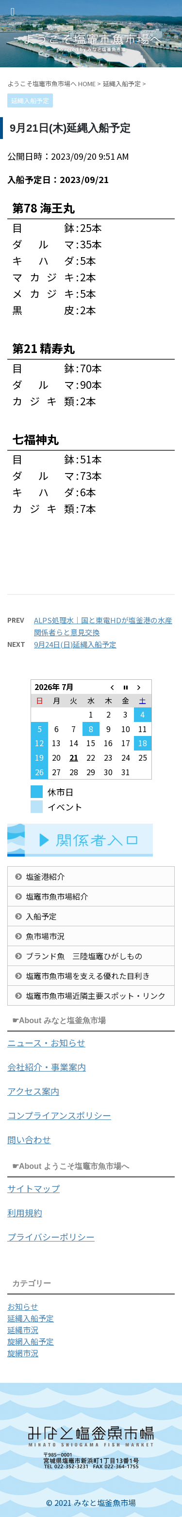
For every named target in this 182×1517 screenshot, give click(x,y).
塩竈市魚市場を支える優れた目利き (88, 975)
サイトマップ (33, 1188)
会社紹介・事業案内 (46, 1066)
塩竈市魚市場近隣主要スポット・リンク (95, 995)
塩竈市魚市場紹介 (57, 896)
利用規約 (24, 1212)
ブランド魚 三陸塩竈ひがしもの (84, 956)
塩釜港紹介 (45, 876)
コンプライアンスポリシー (59, 1115)
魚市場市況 (45, 936)
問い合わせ (29, 1139)
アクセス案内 (33, 1091)
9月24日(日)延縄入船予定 (75, 644)
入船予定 (41, 916)
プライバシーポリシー (51, 1236)
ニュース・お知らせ (46, 1042)
